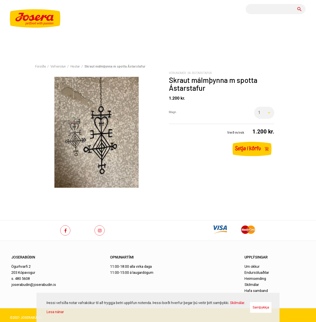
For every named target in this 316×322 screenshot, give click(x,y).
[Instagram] (100, 230)
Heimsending (255, 278)
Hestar (75, 66)
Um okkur (252, 266)
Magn (172, 112)
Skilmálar (251, 284)
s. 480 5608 (20, 278)
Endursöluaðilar (256, 272)
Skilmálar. (237, 303)
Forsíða (40, 66)
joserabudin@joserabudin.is (33, 284)
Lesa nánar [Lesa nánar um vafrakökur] (55, 312)
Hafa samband (256, 291)
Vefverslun (58, 66)
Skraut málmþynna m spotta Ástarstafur (115, 66)
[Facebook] (65, 230)
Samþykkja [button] (261, 307)
